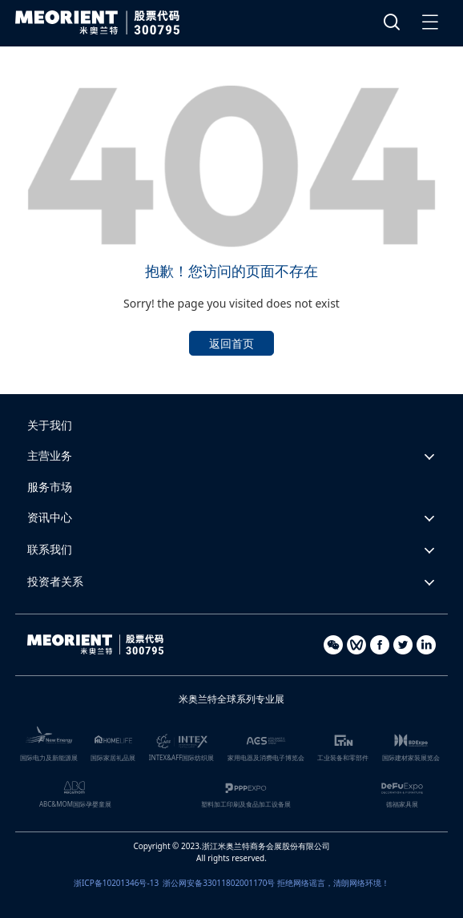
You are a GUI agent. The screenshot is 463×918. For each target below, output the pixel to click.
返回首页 (231, 343)
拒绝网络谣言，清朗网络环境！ (333, 882)
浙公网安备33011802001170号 (218, 882)
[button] (231, 456)
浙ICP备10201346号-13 (116, 882)
